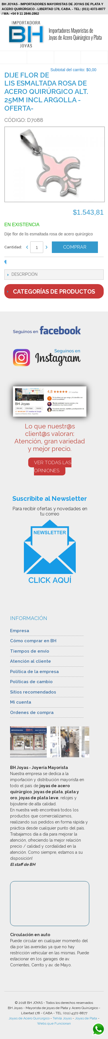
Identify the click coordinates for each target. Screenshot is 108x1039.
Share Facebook (28, 263)
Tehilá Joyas (62, 1018)
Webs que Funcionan (54, 1023)
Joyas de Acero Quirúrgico (29, 1018)
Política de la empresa (34, 671)
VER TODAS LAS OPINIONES (52, 466)
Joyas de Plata (86, 1018)
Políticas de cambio (31, 681)
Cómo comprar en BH (33, 640)
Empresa (19, 630)
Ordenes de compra (32, 712)
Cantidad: (13, 247)
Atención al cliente (30, 661)
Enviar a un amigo (16, 263)
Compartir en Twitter (39, 263)
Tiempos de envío (29, 651)
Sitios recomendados (33, 692)
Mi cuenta (20, 702)
